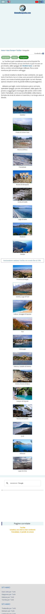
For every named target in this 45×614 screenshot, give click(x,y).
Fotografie (23, 57)
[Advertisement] (22, 30)
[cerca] (22, 483)
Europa (12, 50)
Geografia (5, 57)
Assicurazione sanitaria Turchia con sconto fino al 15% (22, 260)
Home (3, 50)
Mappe (14, 57)
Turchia (18, 50)
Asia (7, 50)
